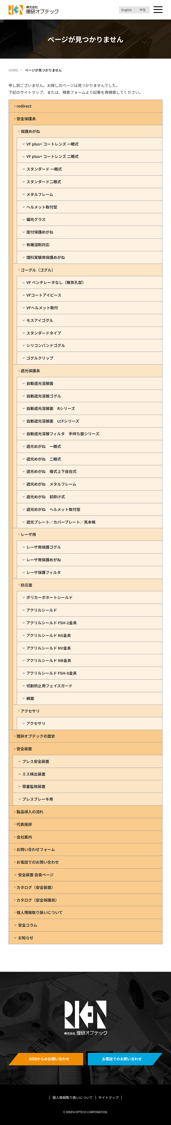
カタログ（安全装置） (36, 887)
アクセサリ (30, 711)
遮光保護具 (30, 370)
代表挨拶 (24, 824)
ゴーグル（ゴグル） (38, 270)
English (126, 10)
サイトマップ (108, 1097)
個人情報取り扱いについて (40, 912)
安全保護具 (26, 118)
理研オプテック (34, 10)
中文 (143, 10)
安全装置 (24, 748)
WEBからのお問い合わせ (49, 1058)
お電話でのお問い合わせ (38, 862)
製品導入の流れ (30, 811)
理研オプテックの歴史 (36, 736)
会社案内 (24, 837)
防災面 (26, 585)
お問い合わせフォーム (36, 849)
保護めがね (30, 131)
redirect (24, 106)
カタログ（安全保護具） (38, 900)
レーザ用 (28, 534)
